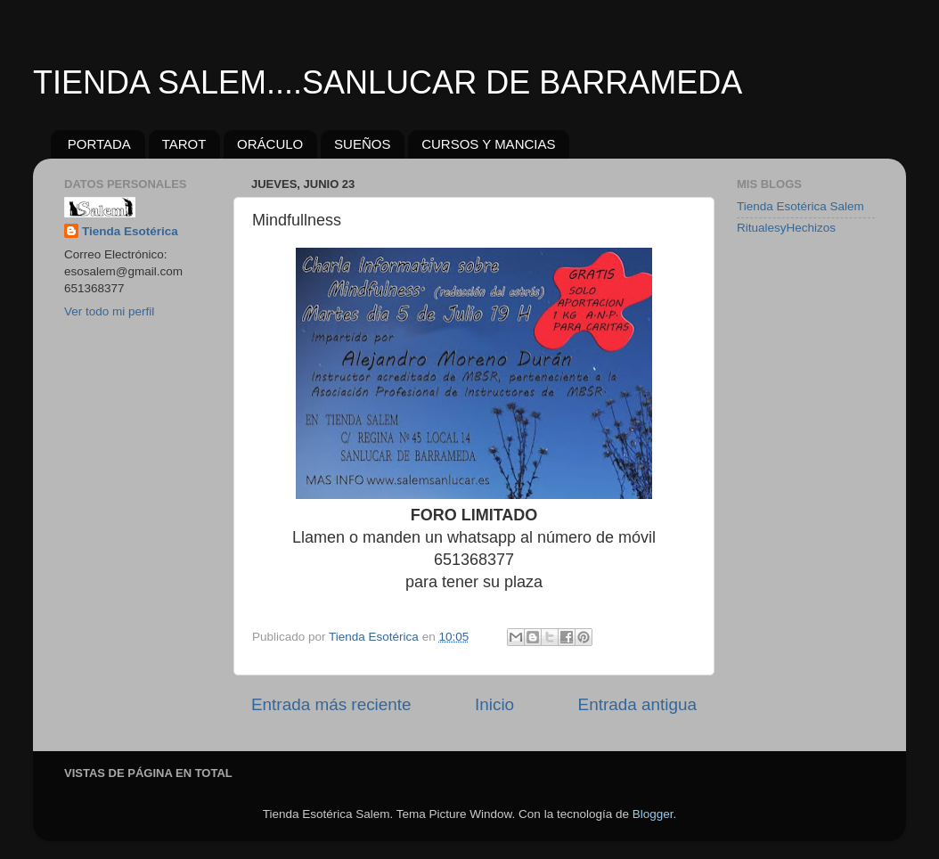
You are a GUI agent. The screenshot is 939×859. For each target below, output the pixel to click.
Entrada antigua (637, 704)
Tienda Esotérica (130, 231)
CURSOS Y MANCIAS (488, 143)
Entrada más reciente (331, 704)
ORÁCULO (270, 143)
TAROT (184, 143)
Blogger (653, 814)
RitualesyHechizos (786, 227)
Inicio (494, 704)
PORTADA (99, 143)
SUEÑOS (362, 143)
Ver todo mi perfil (109, 311)
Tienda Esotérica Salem (800, 206)
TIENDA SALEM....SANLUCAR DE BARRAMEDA (387, 82)
